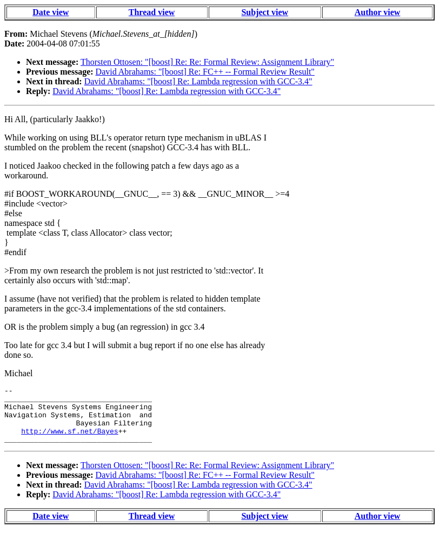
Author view (378, 12)
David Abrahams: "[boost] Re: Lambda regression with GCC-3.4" (198, 81)
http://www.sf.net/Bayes (69, 440)
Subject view (264, 12)
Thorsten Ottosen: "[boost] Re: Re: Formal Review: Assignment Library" (207, 61)
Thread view (152, 12)
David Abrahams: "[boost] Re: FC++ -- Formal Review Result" (205, 71)
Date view (50, 12)
